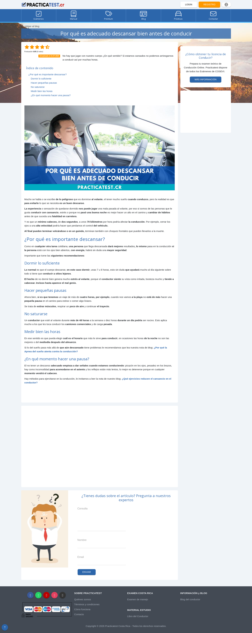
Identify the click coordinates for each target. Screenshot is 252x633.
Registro (209, 4)
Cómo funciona (82, 609)
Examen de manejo (137, 599)
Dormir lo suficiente (41, 78)
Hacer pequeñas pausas (44, 82)
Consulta (82, 508)
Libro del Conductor (137, 616)
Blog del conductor (190, 599)
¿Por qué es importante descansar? (47, 74)
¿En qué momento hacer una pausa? (51, 95)
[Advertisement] (99, 446)
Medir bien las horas (42, 91)
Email (80, 557)
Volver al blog (30, 26)
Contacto (79, 614)
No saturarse (38, 87)
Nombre (82, 540)
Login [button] (188, 4)
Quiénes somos (82, 599)
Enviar (86, 572)
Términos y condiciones (87, 604)
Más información (205, 79)
